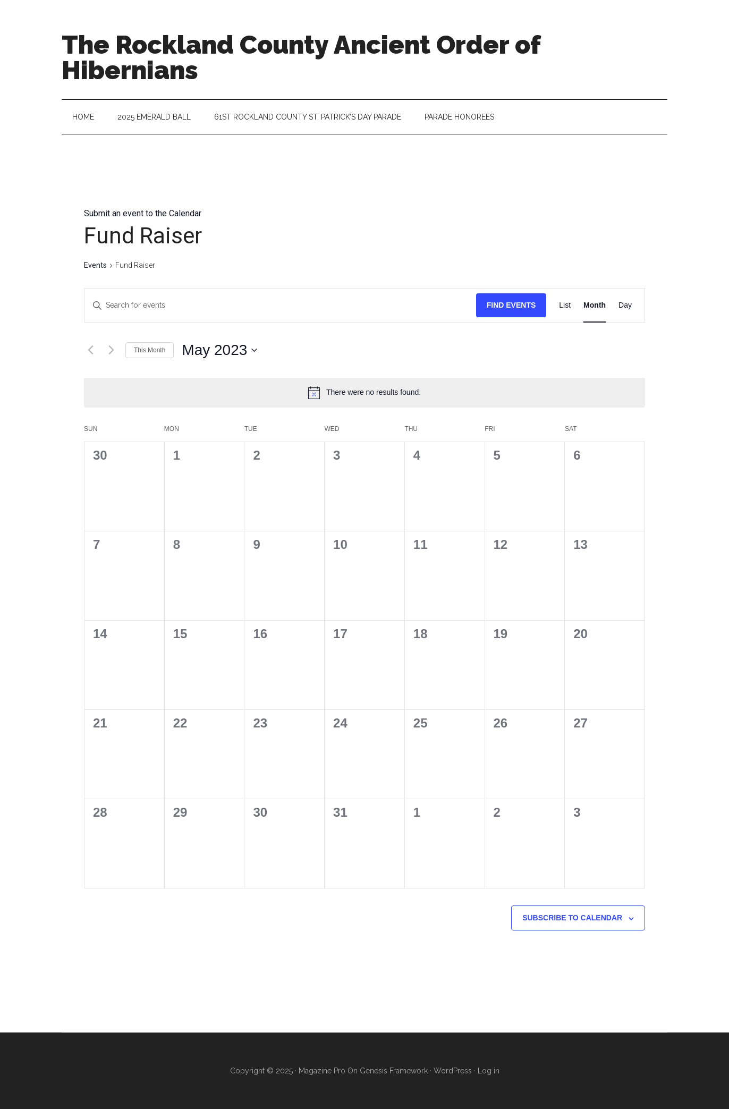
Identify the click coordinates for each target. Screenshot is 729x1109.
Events (95, 265)
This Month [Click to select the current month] (149, 350)
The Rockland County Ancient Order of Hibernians (301, 57)
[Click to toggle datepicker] (219, 350)
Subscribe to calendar (572, 917)
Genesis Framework (394, 1070)
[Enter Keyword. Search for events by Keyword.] (280, 305)
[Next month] (111, 350)
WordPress (453, 1070)
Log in (488, 1070)
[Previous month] (90, 350)
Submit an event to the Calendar (142, 213)
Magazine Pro (322, 1070)
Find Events (511, 305)
